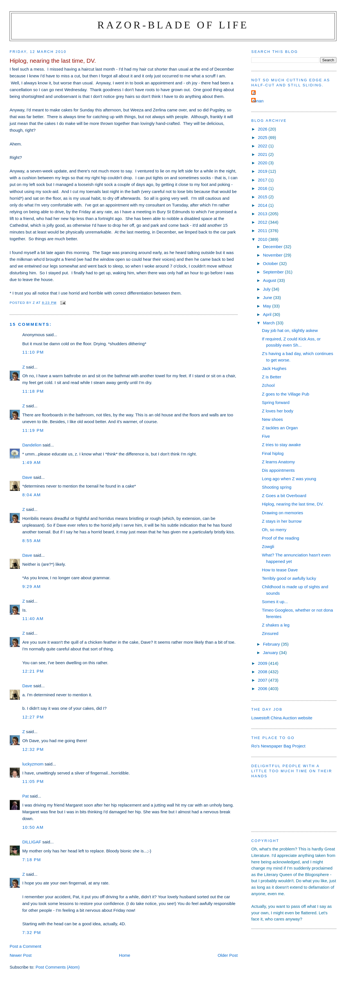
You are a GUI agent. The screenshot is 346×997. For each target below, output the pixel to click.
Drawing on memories (282, 512)
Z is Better (271, 376)
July (267, 289)
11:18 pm (33, 391)
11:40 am (33, 618)
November (273, 255)
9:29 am (31, 586)
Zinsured (270, 633)
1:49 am (31, 462)
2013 (263, 213)
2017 (263, 180)
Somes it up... (275, 601)
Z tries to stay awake (281, 444)
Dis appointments (278, 470)
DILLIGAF (31, 841)
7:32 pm (31, 932)
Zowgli (268, 546)
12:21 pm (33, 671)
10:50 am (33, 827)
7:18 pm (31, 859)
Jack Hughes (274, 368)
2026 (263, 129)
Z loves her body (277, 410)
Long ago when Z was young (289, 478)
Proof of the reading (280, 538)
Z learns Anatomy (278, 461)
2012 (263, 222)
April (268, 314)
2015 (263, 196)
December (273, 246)
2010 (263, 239)
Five (266, 436)
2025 (263, 137)
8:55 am (31, 540)
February (272, 644)
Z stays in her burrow (282, 521)
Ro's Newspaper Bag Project (278, 746)
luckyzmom (32, 764)
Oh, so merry (274, 529)
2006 (263, 688)
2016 (263, 188)
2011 (263, 230)
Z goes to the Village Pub (285, 394)
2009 (263, 663)
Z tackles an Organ (280, 427)
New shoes (272, 419)
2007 (263, 680)
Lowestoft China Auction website (281, 717)
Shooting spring (276, 487)
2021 (263, 154)
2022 (263, 145)
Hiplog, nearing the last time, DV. (292, 504)
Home (124, 955)
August (270, 280)
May (267, 306)
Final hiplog (273, 453)
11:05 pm (33, 781)
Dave (27, 477)
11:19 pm (33, 430)
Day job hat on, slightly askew (290, 330)
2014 (263, 205)
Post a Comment (25, 946)
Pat (25, 796)
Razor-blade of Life (173, 25)
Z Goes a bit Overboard (284, 495)
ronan (258, 100)
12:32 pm (33, 749)
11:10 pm (33, 352)
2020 (263, 162)
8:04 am (31, 494)
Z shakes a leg (275, 625)
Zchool (268, 385)
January (271, 652)
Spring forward (275, 402)
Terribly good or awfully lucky (289, 578)
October (271, 263)
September (274, 272)
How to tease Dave (280, 569)
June (268, 297)
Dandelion (31, 445)
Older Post (228, 955)
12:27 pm (33, 717)
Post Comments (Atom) (57, 967)
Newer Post (21, 955)
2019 (263, 171)
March (269, 322)
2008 (263, 671)
